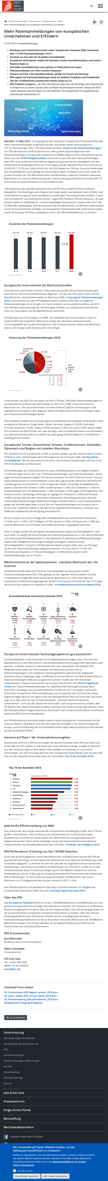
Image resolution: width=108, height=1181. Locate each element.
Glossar (8, 1083)
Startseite (5, 21)
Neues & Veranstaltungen (18, 21)
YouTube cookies (25, 1170)
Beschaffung (12, 1118)
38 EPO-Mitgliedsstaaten (34, 158)
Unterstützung (14, 1032)
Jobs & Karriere (14, 1093)
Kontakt (8, 1066)
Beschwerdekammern (19, 1127)
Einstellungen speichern (26, 1176)
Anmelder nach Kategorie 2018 (82, 844)
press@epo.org (12, 969)
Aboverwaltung (12, 1072)
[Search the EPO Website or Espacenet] (91, 6)
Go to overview (17, 1017)
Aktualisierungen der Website (19, 1038)
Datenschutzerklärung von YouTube (69, 1161)
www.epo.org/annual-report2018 (67, 890)
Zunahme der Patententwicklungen (81, 148)
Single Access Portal (17, 1110)
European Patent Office (21, 1136)
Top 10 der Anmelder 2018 (79, 756)
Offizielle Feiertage (13, 1077)
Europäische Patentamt (21, 902)
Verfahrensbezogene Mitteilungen (22, 1060)
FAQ (6, 1049)
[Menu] (100, 6)
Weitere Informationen (23, 1165)
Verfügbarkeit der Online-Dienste (21, 1043)
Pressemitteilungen (49, 21)
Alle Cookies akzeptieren (55, 1176)
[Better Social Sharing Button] (101, 22)
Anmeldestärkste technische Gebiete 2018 (77, 584)
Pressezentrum (34, 21)
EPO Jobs (38, 1136)
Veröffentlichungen (14, 1055)
